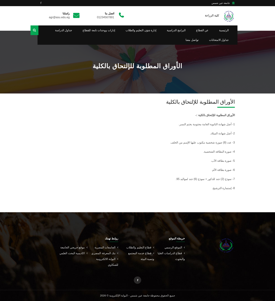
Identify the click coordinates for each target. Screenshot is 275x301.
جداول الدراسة (63, 30)
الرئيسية (224, 30)
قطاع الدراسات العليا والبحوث (171, 256)
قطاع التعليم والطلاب (140, 247)
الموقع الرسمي (175, 247)
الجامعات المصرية (106, 247)
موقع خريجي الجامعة (74, 247)
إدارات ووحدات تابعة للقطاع (99, 30)
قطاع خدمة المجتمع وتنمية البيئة (141, 256)
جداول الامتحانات (219, 39)
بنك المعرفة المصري (104, 253)
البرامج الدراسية (176, 30)
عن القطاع (202, 30)
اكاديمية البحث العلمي (73, 253)
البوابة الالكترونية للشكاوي (107, 261)
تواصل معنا (192, 39)
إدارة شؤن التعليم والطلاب (141, 30)
